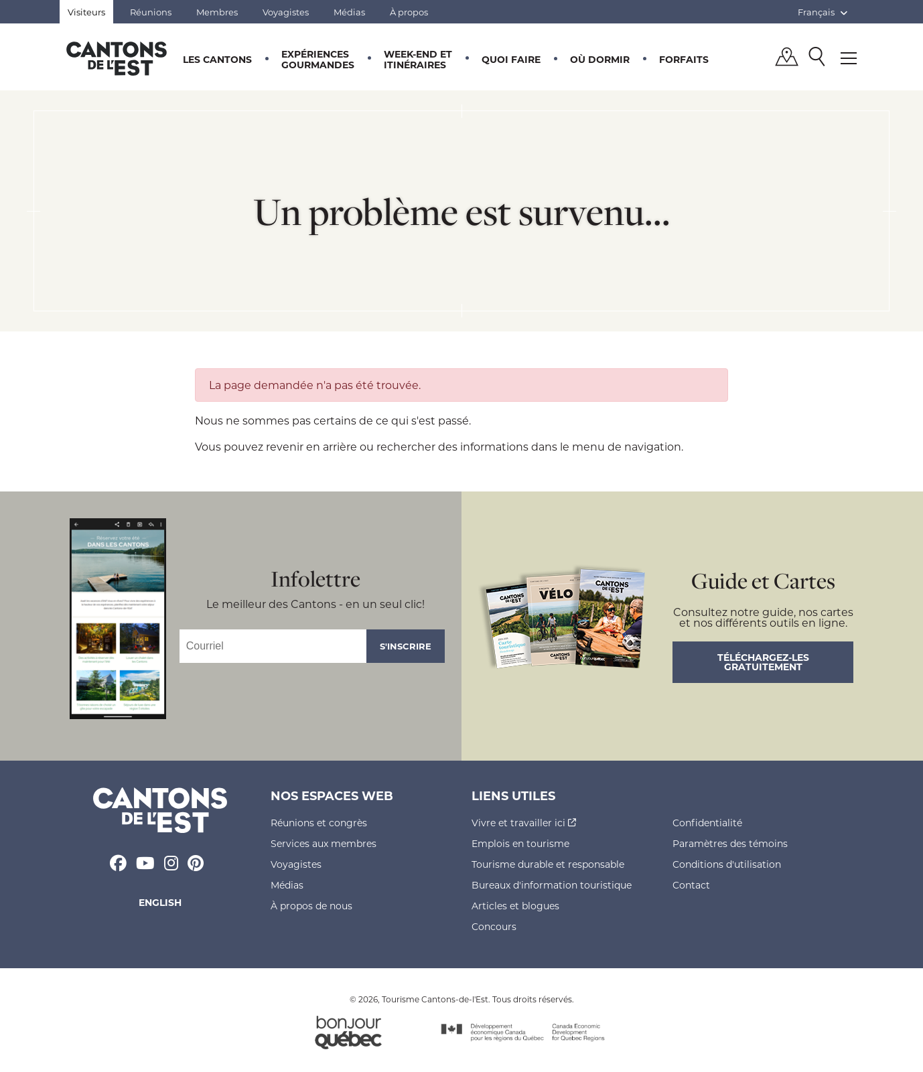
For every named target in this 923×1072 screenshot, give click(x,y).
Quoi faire (511, 59)
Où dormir (600, 59)
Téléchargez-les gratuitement (763, 662)
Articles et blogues (515, 905)
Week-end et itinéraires (418, 59)
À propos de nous (311, 905)
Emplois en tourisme (520, 843)
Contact (691, 884)
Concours (494, 926)
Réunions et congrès (319, 822)
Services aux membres (323, 843)
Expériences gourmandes (317, 59)
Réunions (150, 11)
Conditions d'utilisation (726, 864)
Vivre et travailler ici (524, 822)
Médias (349, 11)
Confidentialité (707, 822)
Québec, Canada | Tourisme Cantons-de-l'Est (116, 58)
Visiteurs (86, 11)
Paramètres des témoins (730, 843)
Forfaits (684, 59)
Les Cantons (217, 59)
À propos (409, 11)
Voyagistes (286, 11)
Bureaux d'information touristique (552, 884)
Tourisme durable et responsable (548, 864)
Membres (217, 11)
